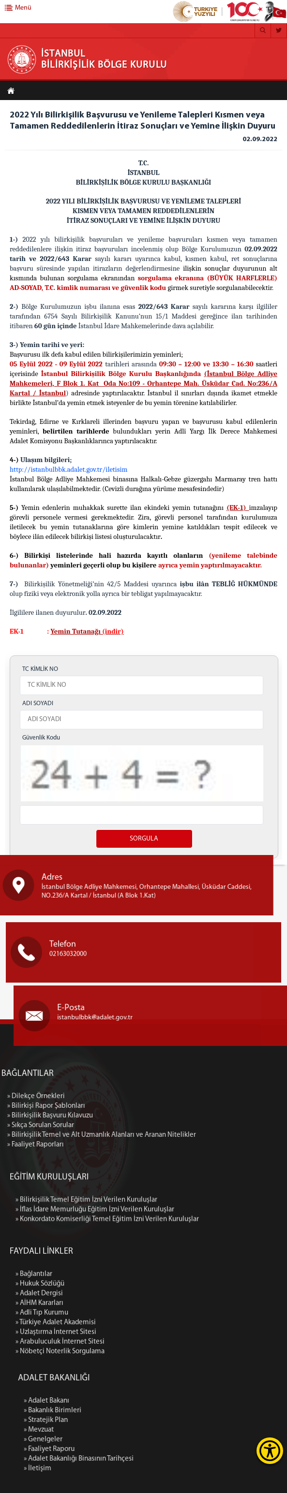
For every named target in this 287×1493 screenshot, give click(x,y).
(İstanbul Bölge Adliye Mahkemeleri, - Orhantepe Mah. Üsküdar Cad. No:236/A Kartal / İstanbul (143, 383)
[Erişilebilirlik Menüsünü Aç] (270, 1450)
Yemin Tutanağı (76, 631)
